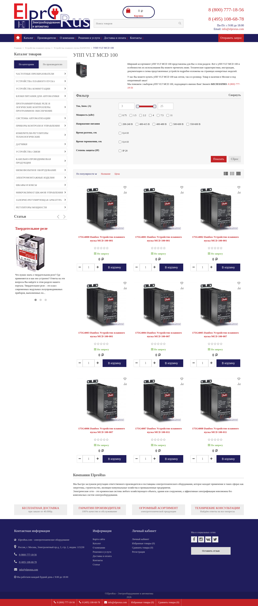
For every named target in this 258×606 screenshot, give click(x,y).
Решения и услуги (89, 37)
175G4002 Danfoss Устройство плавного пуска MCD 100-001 (215, 238)
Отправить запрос (231, 37)
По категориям (26, 64)
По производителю (52, 64)
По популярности (86, 173)
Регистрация (138, 551)
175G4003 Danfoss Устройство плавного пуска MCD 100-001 (101, 334)
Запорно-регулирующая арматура (41, 200)
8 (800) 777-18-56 (64, 602)
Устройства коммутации (41, 88)
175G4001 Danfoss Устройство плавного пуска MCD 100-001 (158, 238)
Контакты (136, 37)
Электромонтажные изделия (41, 177)
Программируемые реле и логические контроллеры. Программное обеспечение (41, 107)
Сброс (234, 159)
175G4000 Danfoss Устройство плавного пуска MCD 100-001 (101, 238)
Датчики (41, 144)
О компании (67, 37)
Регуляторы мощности (41, 207)
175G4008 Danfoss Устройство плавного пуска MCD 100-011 (215, 430)
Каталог (28, 37)
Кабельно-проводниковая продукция (41, 161)
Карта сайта (99, 539)
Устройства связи (41, 151)
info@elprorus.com (115, 602)
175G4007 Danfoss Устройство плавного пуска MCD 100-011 (158, 430)
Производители (46, 37)
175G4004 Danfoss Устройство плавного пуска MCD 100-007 (158, 334)
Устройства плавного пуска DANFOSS (72, 48)
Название (106, 173)
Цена (117, 173)
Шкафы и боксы (41, 185)
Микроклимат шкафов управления (41, 192)
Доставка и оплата (115, 37)
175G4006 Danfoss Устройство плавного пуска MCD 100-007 (101, 430)
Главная (18, 48)
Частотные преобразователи (41, 73)
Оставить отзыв (211, 550)
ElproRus (111, 593)
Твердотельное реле (31, 229)
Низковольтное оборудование (41, 170)
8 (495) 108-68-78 (89, 602)
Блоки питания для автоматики (41, 96)
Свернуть (235, 95)
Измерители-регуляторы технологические (41, 135)
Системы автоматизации (41, 118)
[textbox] (138, 23)
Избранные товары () (142, 602)
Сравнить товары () (168, 602)
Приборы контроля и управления (41, 125)
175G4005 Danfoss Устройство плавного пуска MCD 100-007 (215, 334)
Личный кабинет (140, 539)
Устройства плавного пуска (37, 48)
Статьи (96, 564)
